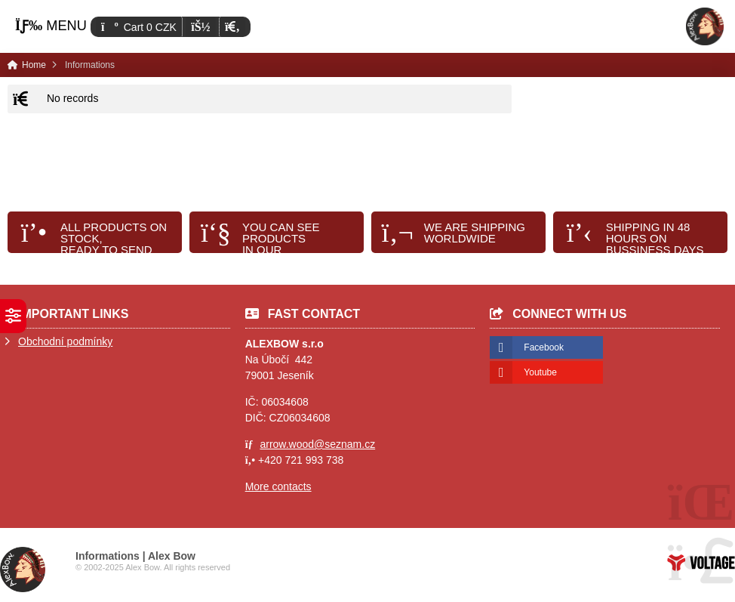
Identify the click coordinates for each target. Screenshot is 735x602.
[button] (232, 27)
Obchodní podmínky (65, 341)
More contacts (278, 486)
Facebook (544, 347)
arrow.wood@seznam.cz (317, 444)
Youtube (540, 372)
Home (705, 26)
